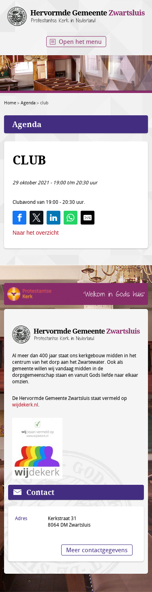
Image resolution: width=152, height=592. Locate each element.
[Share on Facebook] (19, 218)
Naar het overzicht (36, 232)
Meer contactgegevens (97, 550)
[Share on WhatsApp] (70, 218)
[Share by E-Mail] (87, 218)
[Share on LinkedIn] (53, 218)
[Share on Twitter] (36, 218)
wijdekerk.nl (25, 404)
